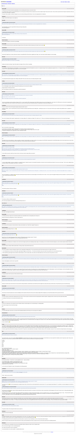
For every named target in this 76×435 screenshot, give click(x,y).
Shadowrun (13, 3)
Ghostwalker (8, 1)
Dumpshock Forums (4, 3)
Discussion (9, 3)
